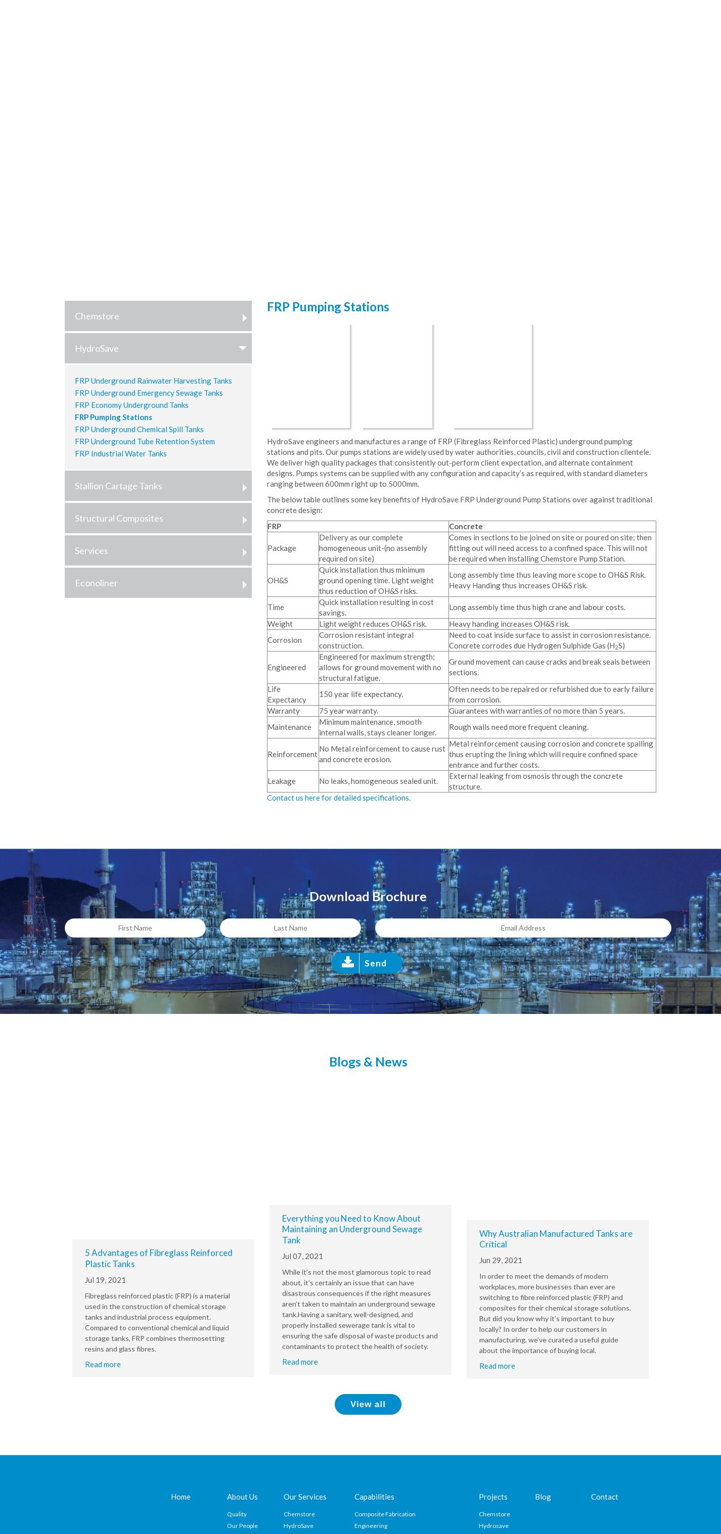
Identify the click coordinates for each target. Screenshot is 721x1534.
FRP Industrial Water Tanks (121, 453)
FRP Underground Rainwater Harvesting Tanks (153, 380)
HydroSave (163, 348)
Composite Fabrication (385, 1514)
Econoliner (163, 582)
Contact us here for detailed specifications (338, 797)
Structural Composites (163, 518)
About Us (242, 1496)
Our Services (305, 1496)
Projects (493, 1496)
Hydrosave (494, 1525)
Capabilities (374, 1496)
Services (163, 550)
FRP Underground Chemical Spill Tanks (139, 429)
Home (181, 1496)
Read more (103, 1364)
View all (368, 1404)
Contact (604, 1496)
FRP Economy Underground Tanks (132, 404)
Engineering (370, 1525)
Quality (237, 1514)
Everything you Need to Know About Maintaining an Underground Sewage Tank (352, 1229)
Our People (242, 1525)
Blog (543, 1496)
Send (376, 963)
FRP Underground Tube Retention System (145, 441)
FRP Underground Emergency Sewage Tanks (149, 392)
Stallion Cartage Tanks (163, 485)
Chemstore (163, 315)
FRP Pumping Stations (113, 417)
